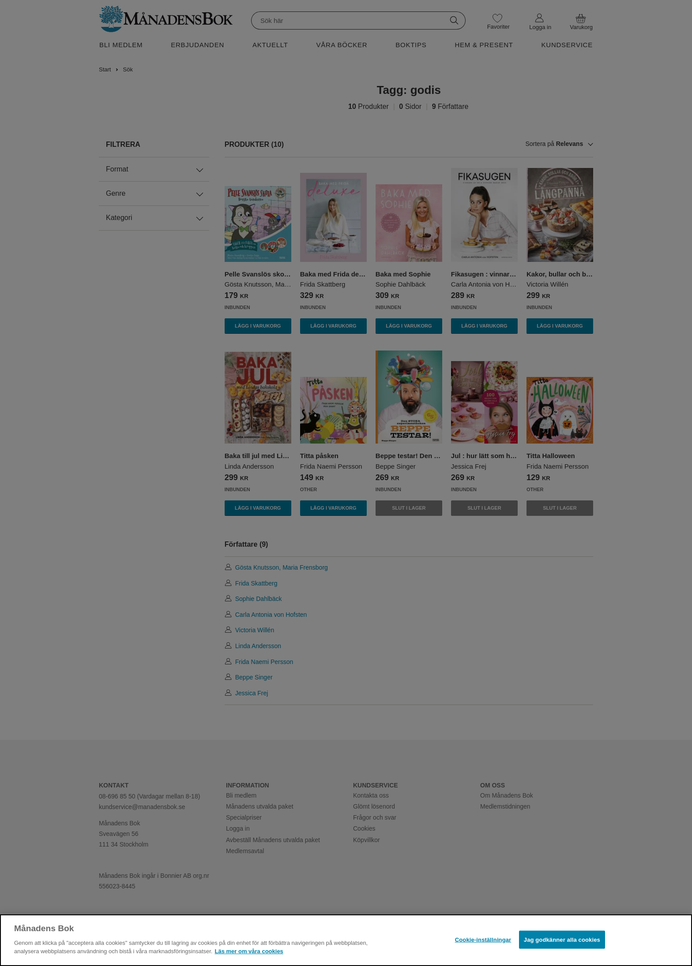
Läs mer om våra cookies (248, 951)
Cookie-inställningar (483, 939)
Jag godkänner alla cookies (562, 939)
